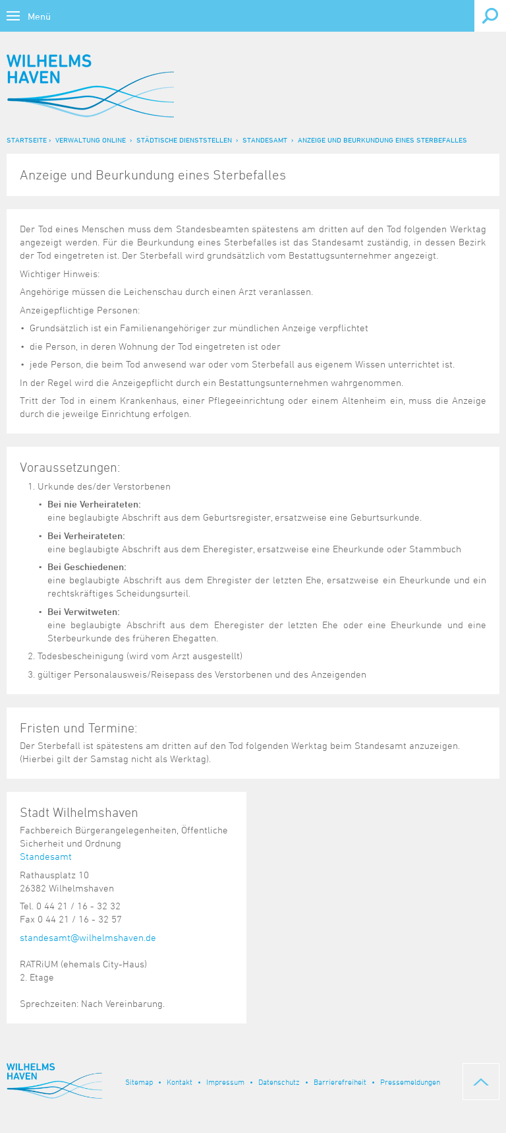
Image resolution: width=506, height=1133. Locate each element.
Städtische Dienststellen (184, 139)
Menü (39, 16)
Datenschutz (279, 1081)
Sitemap (139, 1081)
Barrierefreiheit (340, 1081)
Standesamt (264, 139)
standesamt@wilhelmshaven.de (88, 937)
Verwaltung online (90, 139)
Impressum (225, 1081)
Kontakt (179, 1081)
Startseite (27, 139)
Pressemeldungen (410, 1081)
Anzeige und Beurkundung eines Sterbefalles (382, 139)
